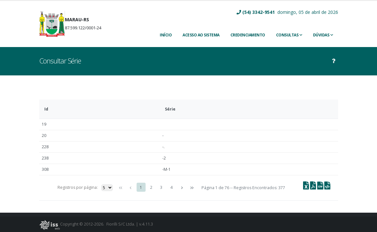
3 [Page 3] (161, 187)
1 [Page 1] (141, 187)
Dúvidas (321, 35)
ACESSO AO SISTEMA (201, 35)
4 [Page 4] (171, 187)
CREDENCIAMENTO (247, 35)
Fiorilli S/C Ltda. (120, 224)
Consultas (287, 35)
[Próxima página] (181, 187)
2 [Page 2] (151, 187)
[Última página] (191, 187)
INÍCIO (166, 35)
